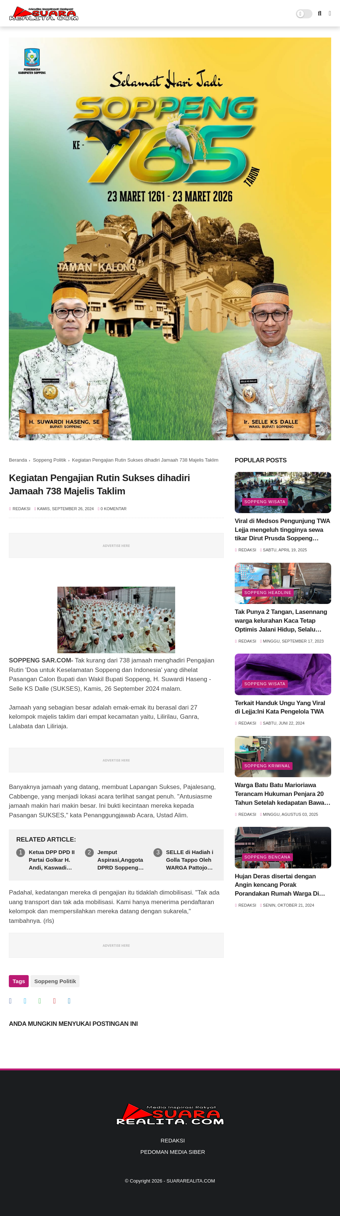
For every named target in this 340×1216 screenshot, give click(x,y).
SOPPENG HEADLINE (267, 592)
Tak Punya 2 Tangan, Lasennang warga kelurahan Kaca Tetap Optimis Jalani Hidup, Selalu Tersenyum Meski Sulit (281, 621)
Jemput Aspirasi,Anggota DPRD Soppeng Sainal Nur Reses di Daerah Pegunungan (120, 860)
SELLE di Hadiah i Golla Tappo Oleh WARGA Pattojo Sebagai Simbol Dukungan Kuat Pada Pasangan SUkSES (189, 860)
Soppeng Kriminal (267, 766)
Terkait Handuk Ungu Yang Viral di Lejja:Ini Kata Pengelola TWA (280, 707)
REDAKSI (173, 1140)
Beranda (18, 460)
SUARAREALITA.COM (190, 1181)
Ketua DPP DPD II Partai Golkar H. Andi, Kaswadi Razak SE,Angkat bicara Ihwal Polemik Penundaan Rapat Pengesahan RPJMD (52, 860)
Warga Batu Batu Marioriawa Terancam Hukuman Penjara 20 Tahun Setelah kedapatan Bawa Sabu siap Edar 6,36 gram (279, 794)
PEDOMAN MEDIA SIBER (173, 1152)
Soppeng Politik (49, 460)
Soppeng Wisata (265, 501)
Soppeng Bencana (267, 857)
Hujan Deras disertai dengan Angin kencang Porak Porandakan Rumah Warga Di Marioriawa (277, 885)
